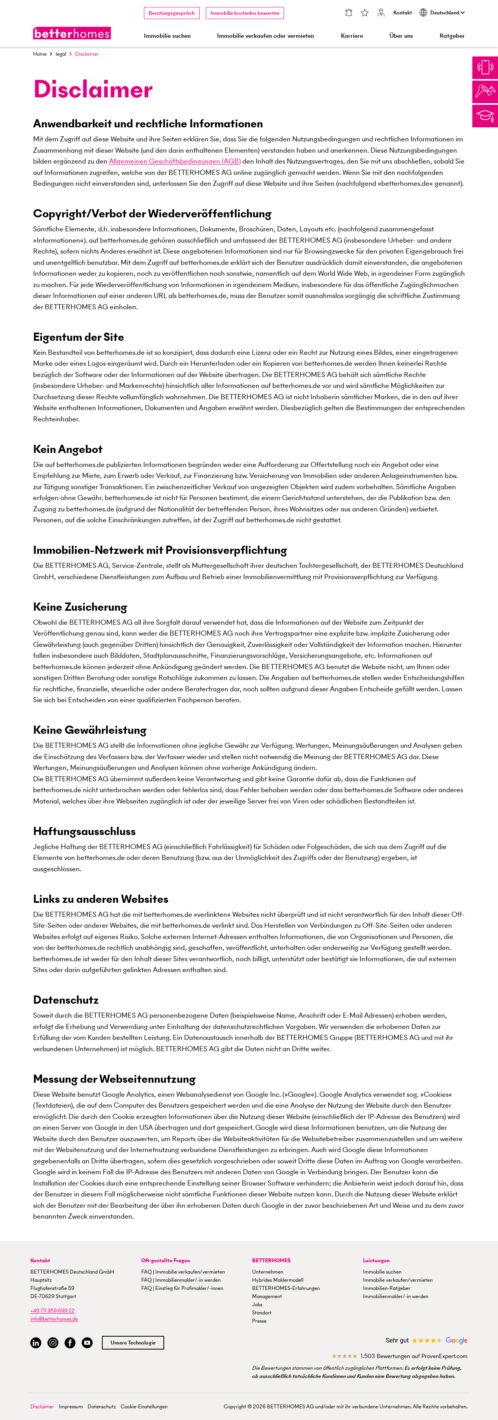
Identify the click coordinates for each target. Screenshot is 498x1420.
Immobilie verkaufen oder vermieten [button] (265, 36)
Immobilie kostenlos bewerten (244, 13)
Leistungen (376, 1260)
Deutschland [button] (442, 12)
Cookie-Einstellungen (144, 1406)
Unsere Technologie (133, 1342)
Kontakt (402, 12)
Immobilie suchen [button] (167, 36)
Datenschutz (102, 1406)
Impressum (71, 1406)
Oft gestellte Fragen (165, 1260)
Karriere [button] (352, 36)
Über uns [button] (401, 36)
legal (61, 54)
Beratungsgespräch (172, 13)
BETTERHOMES (271, 1260)
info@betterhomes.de (54, 1319)
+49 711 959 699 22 (52, 1310)
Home (40, 54)
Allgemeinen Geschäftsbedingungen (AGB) (175, 161)
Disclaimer (42, 1406)
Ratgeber (452, 36)
